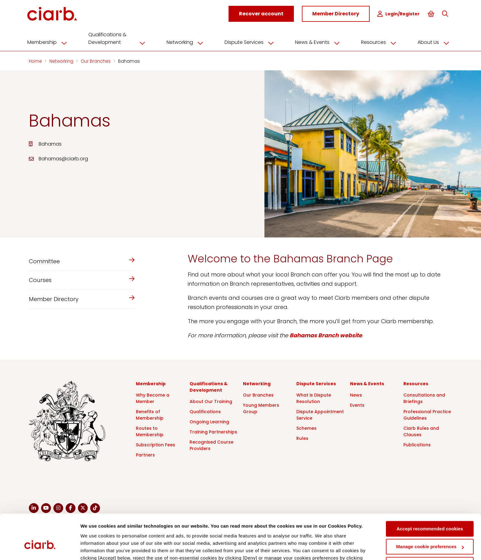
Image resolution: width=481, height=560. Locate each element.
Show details (94, 547)
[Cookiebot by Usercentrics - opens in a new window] (40, 548)
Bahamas (129, 61)
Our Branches (96, 61)
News (356, 395)
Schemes (306, 428)
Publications (417, 444)
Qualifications (205, 411)
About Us (434, 42)
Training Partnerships (213, 432)
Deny (430, 530)
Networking (187, 42)
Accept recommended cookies (430, 494)
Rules (302, 438)
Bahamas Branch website (326, 335)
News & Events (319, 42)
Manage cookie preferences (430, 512)
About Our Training (211, 401)
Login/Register (398, 14)
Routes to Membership (150, 431)
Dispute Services (251, 42)
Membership (51, 42)
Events (357, 405)
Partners (145, 455)
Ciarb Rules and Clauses (421, 431)
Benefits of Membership (150, 414)
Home (36, 61)
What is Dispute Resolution (313, 398)
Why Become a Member (152, 398)
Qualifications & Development (120, 38)
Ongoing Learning (209, 421)
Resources (380, 42)
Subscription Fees (155, 444)
